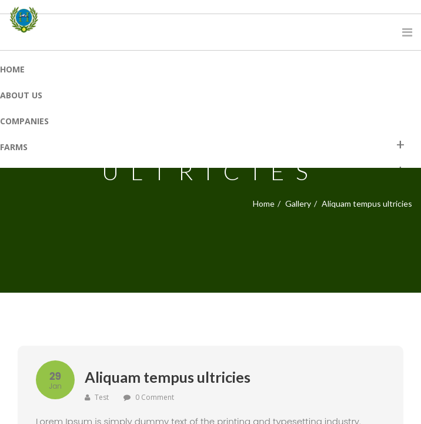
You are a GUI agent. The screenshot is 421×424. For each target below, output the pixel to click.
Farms (14, 147)
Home (12, 69)
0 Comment (154, 397)
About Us (21, 95)
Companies (24, 121)
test (97, 397)
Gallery (298, 203)
